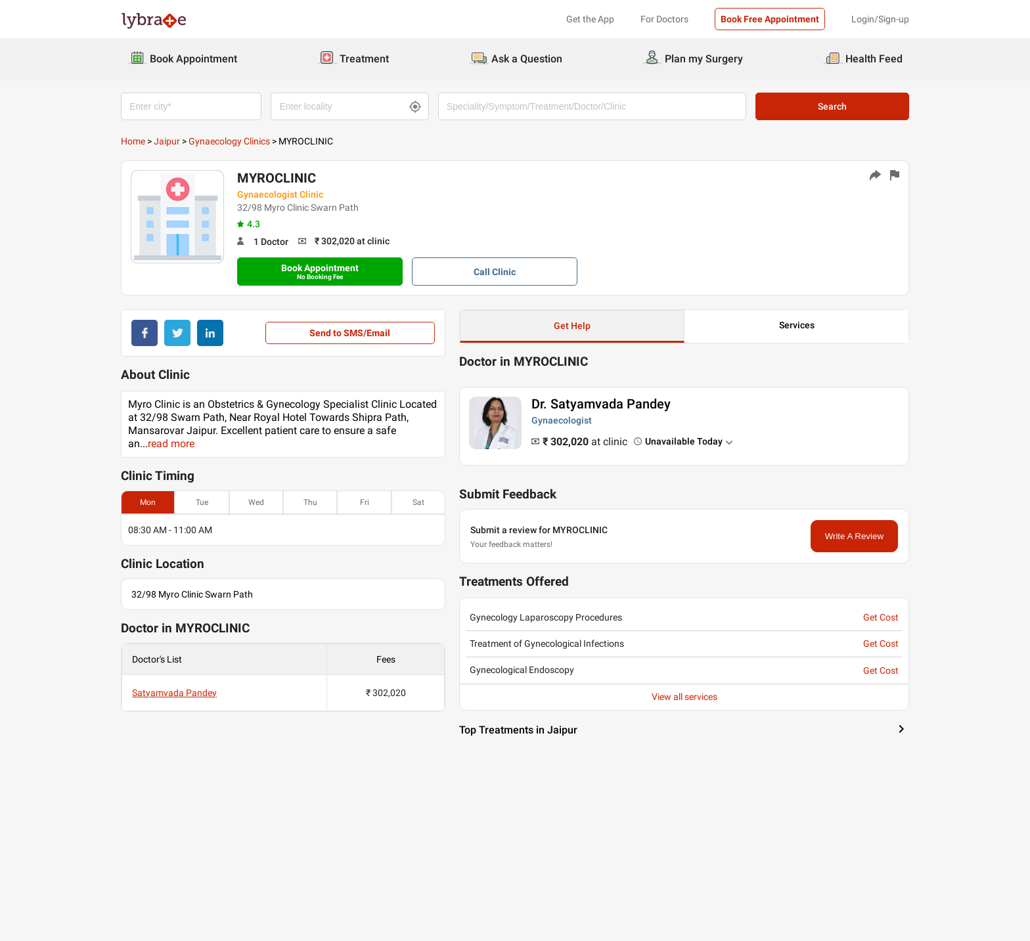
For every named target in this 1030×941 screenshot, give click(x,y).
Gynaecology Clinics (229, 141)
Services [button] (797, 325)
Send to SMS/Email (349, 333)
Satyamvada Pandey (174, 693)
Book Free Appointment (770, 19)
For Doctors (664, 19)
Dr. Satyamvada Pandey (601, 404)
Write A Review (854, 536)
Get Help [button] (572, 325)
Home (133, 141)
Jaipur (167, 141)
